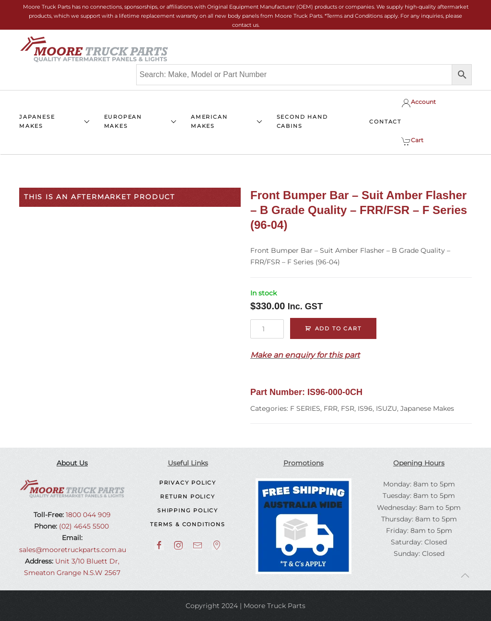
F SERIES (305, 408)
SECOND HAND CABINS (302, 121)
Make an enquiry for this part (305, 355)
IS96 (365, 408)
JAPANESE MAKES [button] (54, 121)
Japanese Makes (427, 408)
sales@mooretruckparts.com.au (72, 549)
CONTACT (385, 121)
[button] (465, 575)
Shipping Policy (187, 510)
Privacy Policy (187, 482)
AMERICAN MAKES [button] (226, 121)
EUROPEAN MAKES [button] (140, 121)
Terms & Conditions (187, 524)
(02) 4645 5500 (83, 526)
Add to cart (338, 328)
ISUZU (386, 408)
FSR (347, 408)
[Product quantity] (267, 329)
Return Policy (187, 496)
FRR (331, 408)
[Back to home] (94, 49)
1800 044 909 (87, 514)
